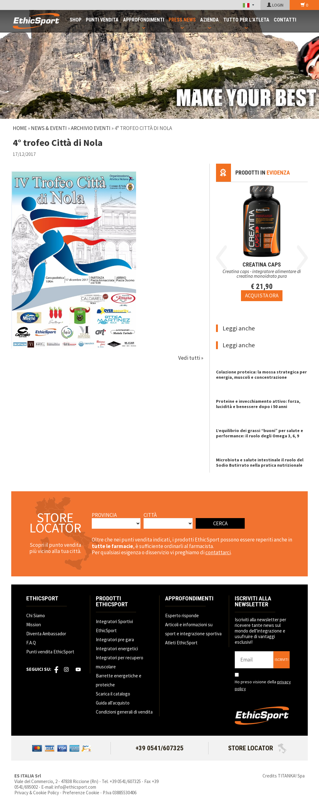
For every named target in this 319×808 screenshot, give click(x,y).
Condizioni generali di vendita (124, 712)
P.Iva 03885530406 (119, 793)
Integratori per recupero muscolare (119, 662)
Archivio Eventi (90, 128)
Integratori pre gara (115, 639)
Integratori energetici (117, 649)
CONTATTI (285, 20)
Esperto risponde (182, 615)
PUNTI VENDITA (102, 20)
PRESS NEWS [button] (182, 20)
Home (20, 128)
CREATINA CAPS (262, 264)
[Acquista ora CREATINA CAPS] (261, 295)
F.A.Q (31, 643)
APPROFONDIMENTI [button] (143, 20)
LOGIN (275, 5)
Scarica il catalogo (113, 694)
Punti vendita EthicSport (50, 652)
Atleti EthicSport (181, 643)
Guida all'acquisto (113, 703)
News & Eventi (49, 128)
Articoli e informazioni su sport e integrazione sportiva (193, 629)
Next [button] (302, 257)
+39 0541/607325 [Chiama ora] (159, 748)
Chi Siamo (35, 615)
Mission (33, 625)
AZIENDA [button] (209, 20)
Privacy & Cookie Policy (36, 793)
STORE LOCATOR (257, 748)
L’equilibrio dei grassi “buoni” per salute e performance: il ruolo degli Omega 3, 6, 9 (259, 433)
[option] (262, 241)
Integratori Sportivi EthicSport (114, 625)
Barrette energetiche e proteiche (118, 680)
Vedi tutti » (190, 357)
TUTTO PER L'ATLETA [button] (246, 20)
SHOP (75, 20)
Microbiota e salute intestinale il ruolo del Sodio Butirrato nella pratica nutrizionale (259, 462)
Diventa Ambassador (46, 634)
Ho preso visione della (263, 685)
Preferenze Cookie (80, 793)
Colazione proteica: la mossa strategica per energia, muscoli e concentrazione (261, 374)
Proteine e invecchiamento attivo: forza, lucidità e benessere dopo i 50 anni (258, 403)
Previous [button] (221, 257)
